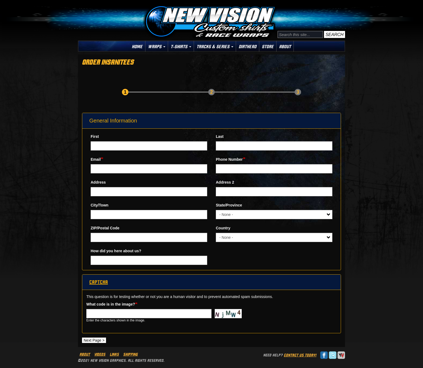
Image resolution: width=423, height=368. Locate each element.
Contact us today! (300, 355)
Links (114, 354)
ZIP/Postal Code (105, 228)
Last (220, 136)
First (95, 136)
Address (98, 182)
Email (96, 159)
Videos (99, 354)
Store (268, 46)
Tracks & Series (215, 46)
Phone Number (229, 159)
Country (223, 228)
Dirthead (248, 46)
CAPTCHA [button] (98, 282)
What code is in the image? (110, 304)
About (285, 46)
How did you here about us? (116, 251)
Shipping (130, 354)
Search (335, 34)
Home (137, 46)
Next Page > (94, 340)
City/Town (99, 205)
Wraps (156, 46)
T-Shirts (181, 46)
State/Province (229, 205)
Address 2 (225, 182)
